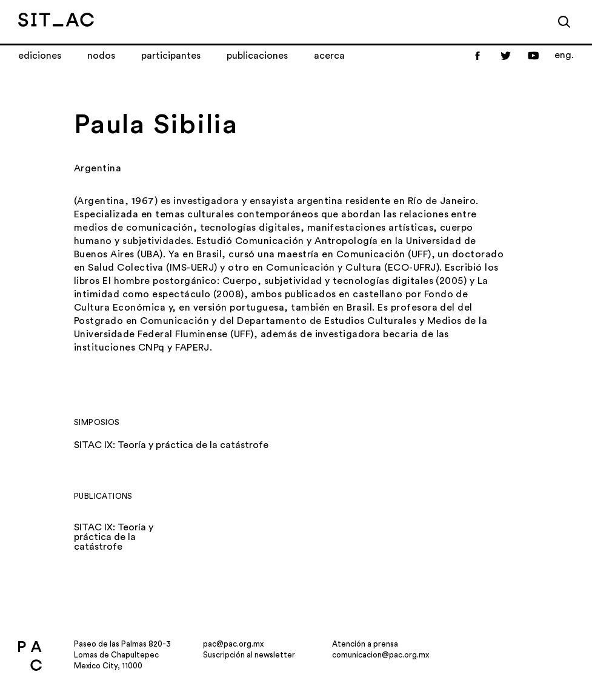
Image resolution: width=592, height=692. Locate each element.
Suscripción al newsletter (249, 655)
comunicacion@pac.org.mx (380, 655)
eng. (564, 55)
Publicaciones (257, 56)
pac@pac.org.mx (233, 644)
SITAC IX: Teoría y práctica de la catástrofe (171, 445)
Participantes (171, 56)
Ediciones (39, 56)
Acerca (329, 56)
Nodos (101, 56)
